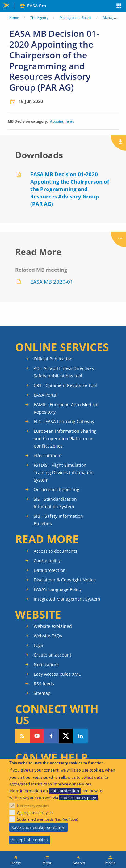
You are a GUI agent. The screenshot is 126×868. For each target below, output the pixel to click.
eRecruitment (48, 455)
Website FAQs (48, 636)
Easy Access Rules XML (57, 674)
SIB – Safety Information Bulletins (58, 519)
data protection (64, 791)
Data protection (50, 570)
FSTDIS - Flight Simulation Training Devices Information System (64, 472)
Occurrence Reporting (56, 489)
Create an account (52, 655)
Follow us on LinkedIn (80, 736)
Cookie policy (47, 561)
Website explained (53, 626)
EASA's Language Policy (58, 589)
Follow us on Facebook (51, 736)
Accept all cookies (29, 840)
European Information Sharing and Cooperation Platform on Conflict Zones (65, 438)
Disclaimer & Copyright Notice (65, 580)
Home (14, 17)
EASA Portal (45, 395)
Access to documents (55, 551)
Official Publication (53, 359)
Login (39, 645)
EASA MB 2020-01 (51, 281)
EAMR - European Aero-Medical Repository (66, 408)
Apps (119, 6)
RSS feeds (44, 684)
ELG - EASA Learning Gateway (64, 421)
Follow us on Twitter (66, 736)
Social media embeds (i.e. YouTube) (47, 819)
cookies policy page (78, 797)
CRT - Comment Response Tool (65, 385)
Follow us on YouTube (37, 736)
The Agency (39, 17)
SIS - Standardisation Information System (55, 502)
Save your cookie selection (38, 827)
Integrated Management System (67, 599)
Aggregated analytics (35, 812)
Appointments (62, 121)
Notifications (47, 664)
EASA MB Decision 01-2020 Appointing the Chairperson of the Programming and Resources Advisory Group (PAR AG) (69, 189)
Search (79, 863)
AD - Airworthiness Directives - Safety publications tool (65, 372)
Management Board (75, 17)
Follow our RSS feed (22, 736)
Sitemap (42, 693)
